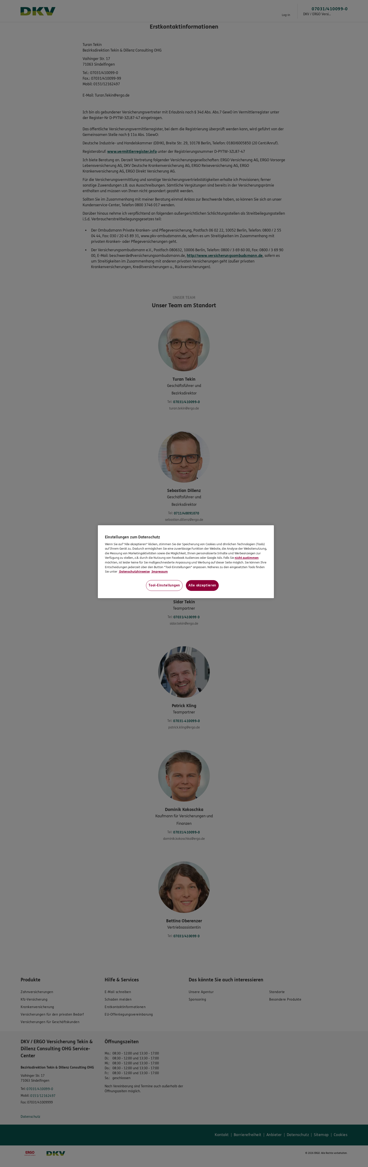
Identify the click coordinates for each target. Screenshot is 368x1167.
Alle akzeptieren (202, 585)
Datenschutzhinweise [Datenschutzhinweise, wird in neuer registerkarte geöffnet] (134, 572)
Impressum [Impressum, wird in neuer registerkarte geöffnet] (159, 572)
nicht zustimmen (247, 558)
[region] (186, 561)
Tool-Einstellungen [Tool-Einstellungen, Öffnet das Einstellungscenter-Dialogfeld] (164, 585)
